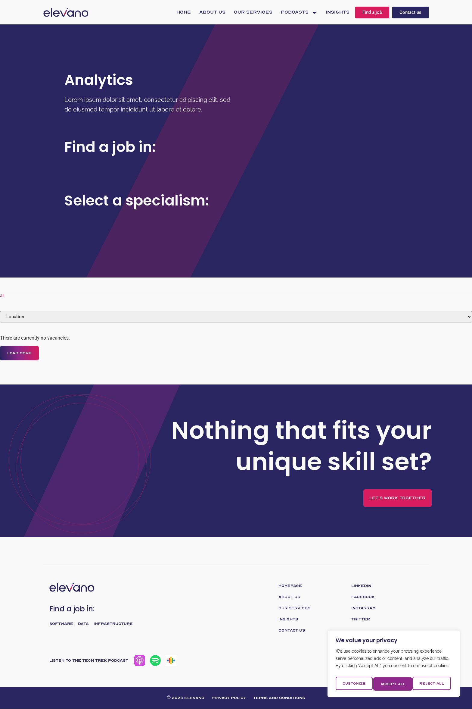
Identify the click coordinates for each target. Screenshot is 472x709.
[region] (394, 665)
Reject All (392, 684)
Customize (353, 684)
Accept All (433, 684)
